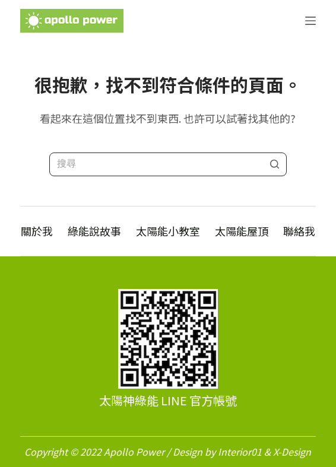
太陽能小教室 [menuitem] (168, 231)
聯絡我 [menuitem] (299, 231)
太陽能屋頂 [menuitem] (241, 231)
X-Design (292, 451)
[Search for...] (168, 164)
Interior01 (240, 451)
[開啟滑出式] (310, 20)
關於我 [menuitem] (37, 231)
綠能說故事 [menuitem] (94, 231)
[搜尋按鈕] (275, 164)
